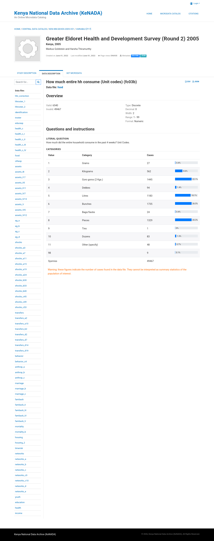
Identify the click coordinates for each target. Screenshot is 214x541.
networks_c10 (22, 480)
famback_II (20, 405)
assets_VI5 (20, 210)
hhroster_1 (20, 101)
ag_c (17, 231)
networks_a (20, 459)
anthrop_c (20, 377)
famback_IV (20, 415)
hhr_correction (22, 96)
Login (194, 3)
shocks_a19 (21, 269)
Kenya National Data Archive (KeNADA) (58, 13)
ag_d (17, 237)
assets (18, 166)
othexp (18, 161)
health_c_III (20, 144)
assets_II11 (20, 188)
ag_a (17, 220)
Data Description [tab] (51, 73)
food (17, 155)
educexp (19, 123)
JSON (195, 82)
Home (149, 14)
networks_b (20, 464)
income (18, 513)
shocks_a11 (21, 258)
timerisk (19, 448)
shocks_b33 (21, 285)
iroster (18, 117)
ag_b (17, 226)
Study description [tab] (26, 73)
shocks (18, 242)
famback (19, 399)
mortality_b (20, 432)
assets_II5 (20, 182)
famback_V (20, 421)
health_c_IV (20, 150)
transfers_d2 (21, 334)
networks (19, 453)
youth (17, 497)
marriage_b (20, 388)
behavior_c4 (21, 361)
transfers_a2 (21, 318)
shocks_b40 (21, 291)
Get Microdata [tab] (74, 73)
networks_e (20, 491)
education (20, 502)
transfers (19, 313)
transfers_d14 (21, 345)
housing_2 (20, 442)
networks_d (20, 486)
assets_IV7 (20, 193)
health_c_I (20, 134)
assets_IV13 (21, 199)
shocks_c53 (21, 307)
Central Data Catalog (34, 29)
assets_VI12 (21, 215)
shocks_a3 (20, 248)
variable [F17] (83, 29)
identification (21, 112)
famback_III (20, 410)
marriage (19, 383)
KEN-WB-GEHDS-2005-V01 (61, 29)
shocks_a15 (21, 264)
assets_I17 (20, 177)
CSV (187, 82)
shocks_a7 (20, 253)
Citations (193, 14)
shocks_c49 (21, 302)
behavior (19, 356)
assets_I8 (19, 172)
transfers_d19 (21, 350)
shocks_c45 (21, 296)
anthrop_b (20, 372)
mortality (19, 426)
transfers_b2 (21, 329)
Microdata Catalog (170, 14)
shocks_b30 (21, 280)
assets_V (19, 204)
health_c (19, 128)
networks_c (20, 470)
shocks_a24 (21, 275)
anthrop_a (20, 367)
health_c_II (20, 139)
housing (19, 437)
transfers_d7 (21, 340)
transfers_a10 (21, 323)
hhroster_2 (20, 107)
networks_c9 (21, 475)
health (18, 508)
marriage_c (20, 394)
